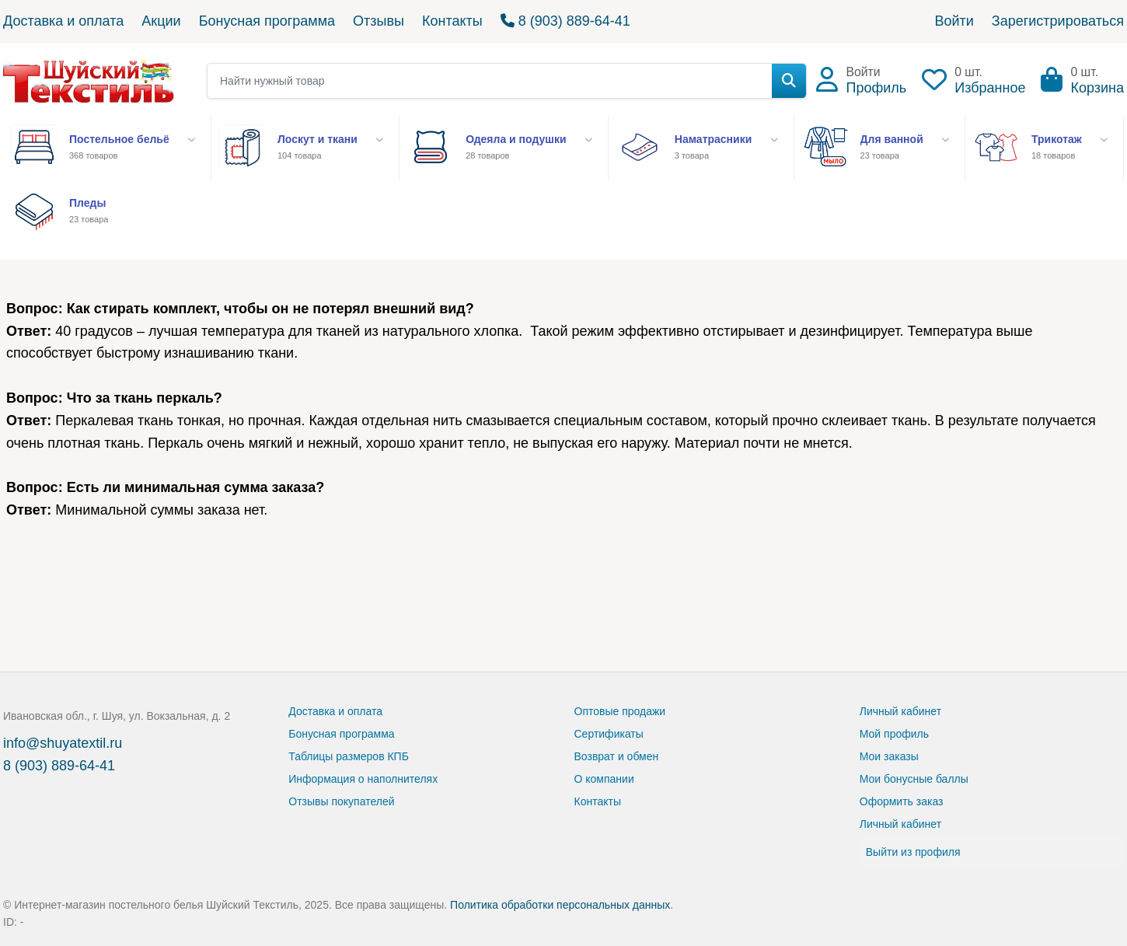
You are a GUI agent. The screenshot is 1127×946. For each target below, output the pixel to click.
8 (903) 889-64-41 (565, 21)
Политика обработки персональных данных (560, 905)
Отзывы (378, 21)
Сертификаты (609, 734)
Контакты (452, 21)
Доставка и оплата (63, 21)
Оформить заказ (902, 801)
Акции (160, 21)
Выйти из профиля (913, 852)
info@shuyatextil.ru (62, 743)
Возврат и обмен (616, 756)
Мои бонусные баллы (914, 779)
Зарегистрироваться (1058, 21)
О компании (604, 779)
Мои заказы (889, 756)
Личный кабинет (900, 711)
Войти (953, 21)
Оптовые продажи (620, 711)
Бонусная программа (267, 21)
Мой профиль (894, 734)
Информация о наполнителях (363, 779)
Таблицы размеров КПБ (348, 756)
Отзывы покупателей (341, 801)
